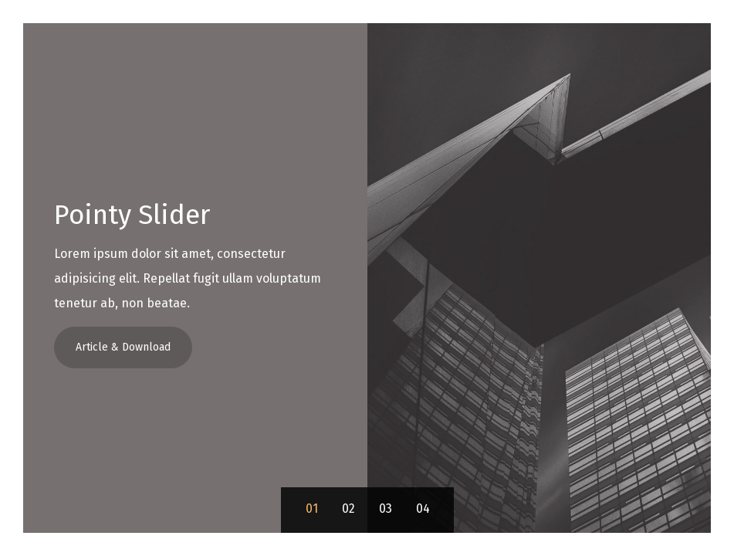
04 (423, 508)
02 (348, 508)
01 (312, 508)
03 (385, 508)
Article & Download (123, 347)
